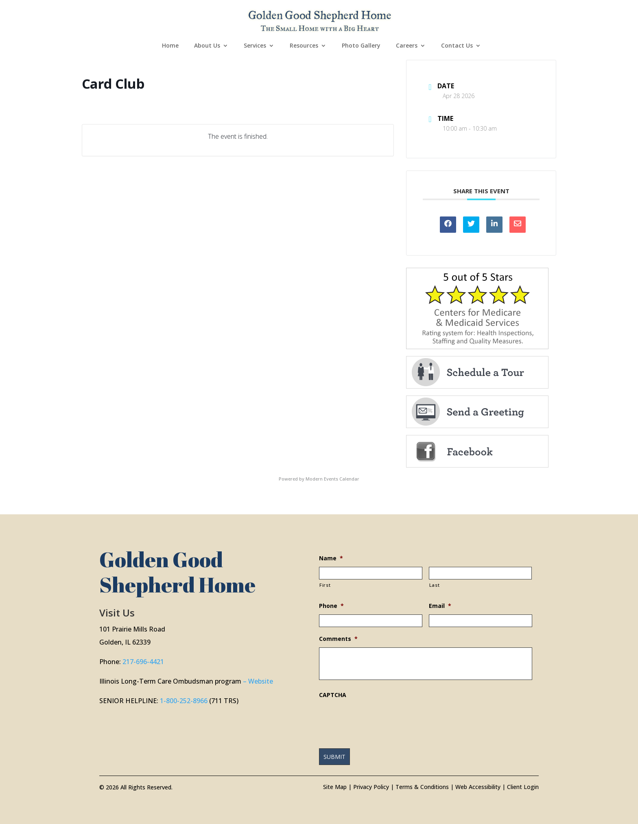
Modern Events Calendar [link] (332, 479)
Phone (331, 606)
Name (331, 558)
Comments (338, 639)
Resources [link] (304, 46)
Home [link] (170, 46)
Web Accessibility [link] (477, 787)
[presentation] (381, 719)
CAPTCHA (332, 695)
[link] (320, 20)
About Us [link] (207, 46)
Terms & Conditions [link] (422, 787)
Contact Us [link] (457, 46)
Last (434, 585)
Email (440, 606)
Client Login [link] (523, 787)
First (324, 585)
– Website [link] (258, 681)
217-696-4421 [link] (143, 661)
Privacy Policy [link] (371, 787)
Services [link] (255, 46)
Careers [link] (406, 46)
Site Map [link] (335, 787)
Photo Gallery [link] (361, 46)
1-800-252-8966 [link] (184, 700)
